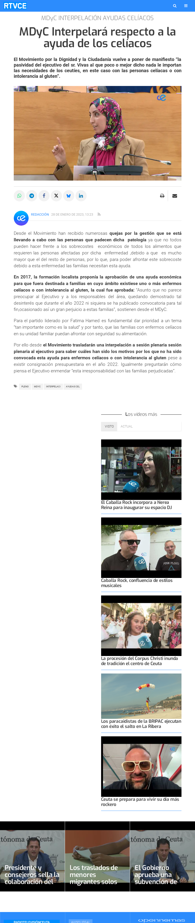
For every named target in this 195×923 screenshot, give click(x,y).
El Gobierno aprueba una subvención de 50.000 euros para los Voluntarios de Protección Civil (162, 885)
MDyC (37, 386)
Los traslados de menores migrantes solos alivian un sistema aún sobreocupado (97, 881)
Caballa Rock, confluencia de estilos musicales (137, 582)
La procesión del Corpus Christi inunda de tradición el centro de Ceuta (139, 661)
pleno (25, 386)
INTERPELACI (53, 386)
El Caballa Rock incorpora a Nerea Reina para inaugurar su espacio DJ (136, 504)
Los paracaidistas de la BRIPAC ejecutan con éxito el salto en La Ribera (141, 723)
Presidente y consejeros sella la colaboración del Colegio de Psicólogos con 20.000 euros (32, 885)
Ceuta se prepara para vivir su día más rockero (140, 801)
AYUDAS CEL (73, 386)
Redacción (40, 214)
